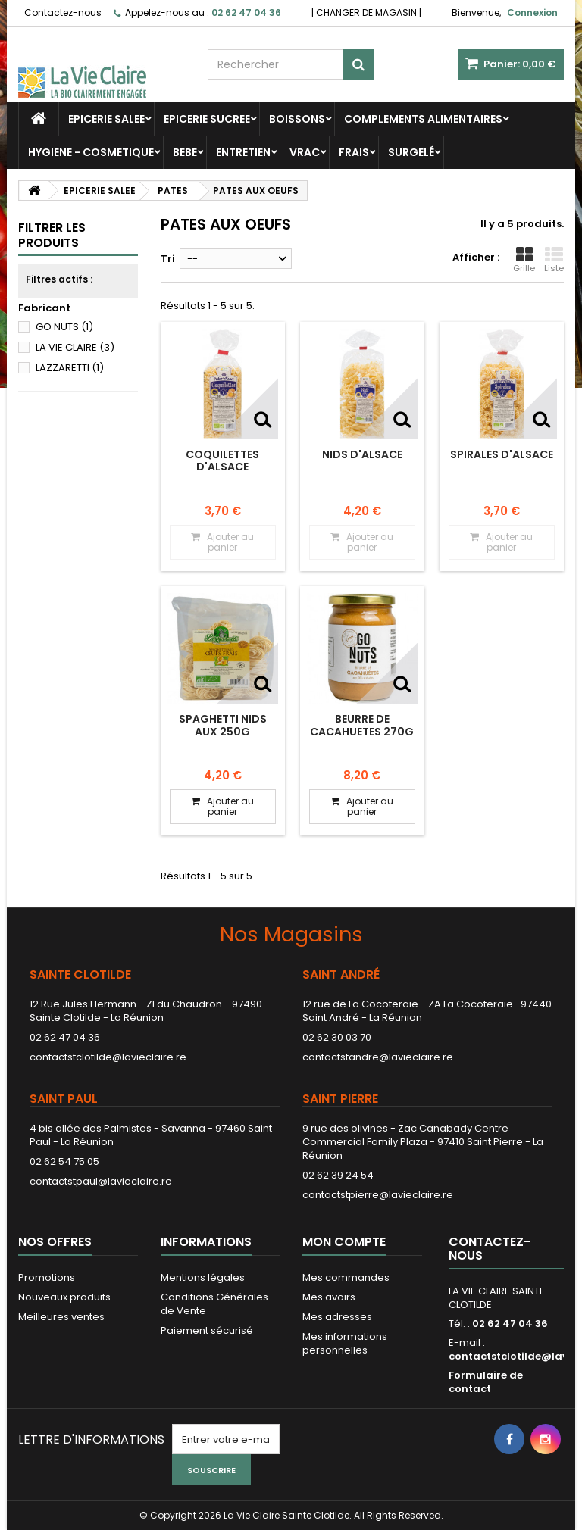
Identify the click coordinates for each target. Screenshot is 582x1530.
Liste (554, 259)
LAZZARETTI (70, 368)
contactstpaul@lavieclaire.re (101, 1181)
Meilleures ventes (61, 1317)
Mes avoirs (328, 1297)
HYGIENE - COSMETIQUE (91, 152)
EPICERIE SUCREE (207, 118)
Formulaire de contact (486, 1382)
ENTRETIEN (243, 152)
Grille (524, 259)
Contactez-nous (63, 12)
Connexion (532, 12)
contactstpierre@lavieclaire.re (377, 1195)
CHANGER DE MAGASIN (366, 12)
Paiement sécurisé (207, 1330)
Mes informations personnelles (344, 1343)
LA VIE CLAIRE (75, 347)
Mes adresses (337, 1317)
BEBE (185, 152)
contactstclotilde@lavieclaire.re (108, 1057)
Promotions (46, 1277)
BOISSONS (297, 118)
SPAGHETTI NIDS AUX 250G (223, 724)
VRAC (304, 152)
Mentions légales (203, 1277)
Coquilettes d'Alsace (222, 460)
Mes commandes (346, 1277)
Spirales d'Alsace (501, 454)
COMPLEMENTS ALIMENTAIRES (423, 118)
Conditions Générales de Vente (214, 1304)
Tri (168, 258)
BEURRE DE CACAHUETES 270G (362, 724)
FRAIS (354, 152)
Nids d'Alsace (362, 454)
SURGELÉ (411, 152)
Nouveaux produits (64, 1297)
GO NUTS (64, 327)
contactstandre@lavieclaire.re (377, 1057)
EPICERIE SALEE (106, 118)
